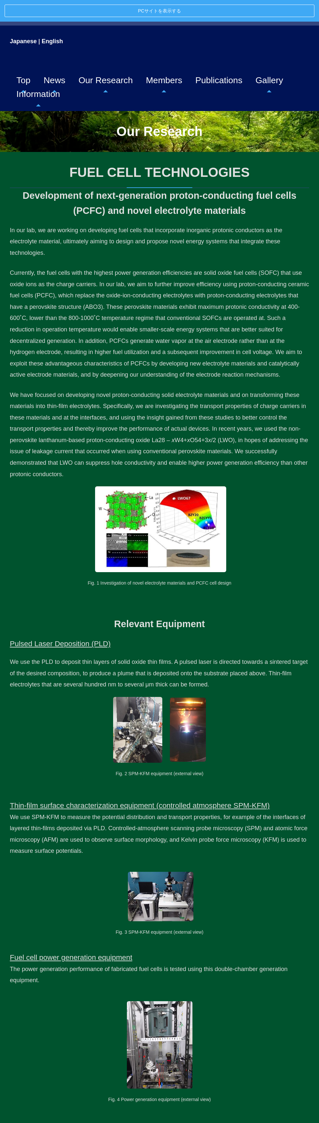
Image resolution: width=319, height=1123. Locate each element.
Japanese (23, 19)
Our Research (105, 58)
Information (38, 72)
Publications (218, 58)
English (52, 19)
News (55, 58)
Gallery (269, 58)
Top (23, 58)
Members (164, 58)
